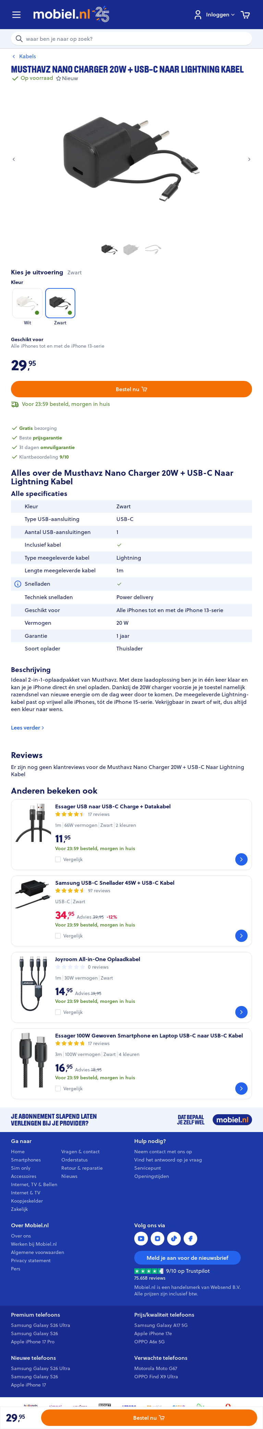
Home (18, 1151)
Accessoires (23, 1176)
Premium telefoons (35, 1314)
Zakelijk (19, 1209)
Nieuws (69, 1176)
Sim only (20, 1168)
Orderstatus (74, 1159)
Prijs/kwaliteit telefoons (164, 1314)
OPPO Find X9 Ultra (156, 1376)
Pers (15, 1268)
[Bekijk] (241, 859)
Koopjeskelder (27, 1200)
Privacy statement (31, 1260)
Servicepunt (147, 1168)
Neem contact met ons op (163, 1151)
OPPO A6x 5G (149, 1341)
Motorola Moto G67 (155, 1368)
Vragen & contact (80, 1151)
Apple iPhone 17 (28, 1384)
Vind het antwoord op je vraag (168, 1159)
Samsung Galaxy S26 (34, 1333)
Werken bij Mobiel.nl (34, 1244)
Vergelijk (73, 859)
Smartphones (26, 1159)
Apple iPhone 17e (153, 1333)
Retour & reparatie (82, 1168)
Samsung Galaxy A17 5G (161, 1325)
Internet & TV (25, 1192)
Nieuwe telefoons (33, 1358)
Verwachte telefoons (160, 1358)
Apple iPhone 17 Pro (32, 1341)
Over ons (21, 1235)
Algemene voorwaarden (37, 1252)
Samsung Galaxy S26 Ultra (40, 1325)
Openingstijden (151, 1176)
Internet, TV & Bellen (34, 1184)
